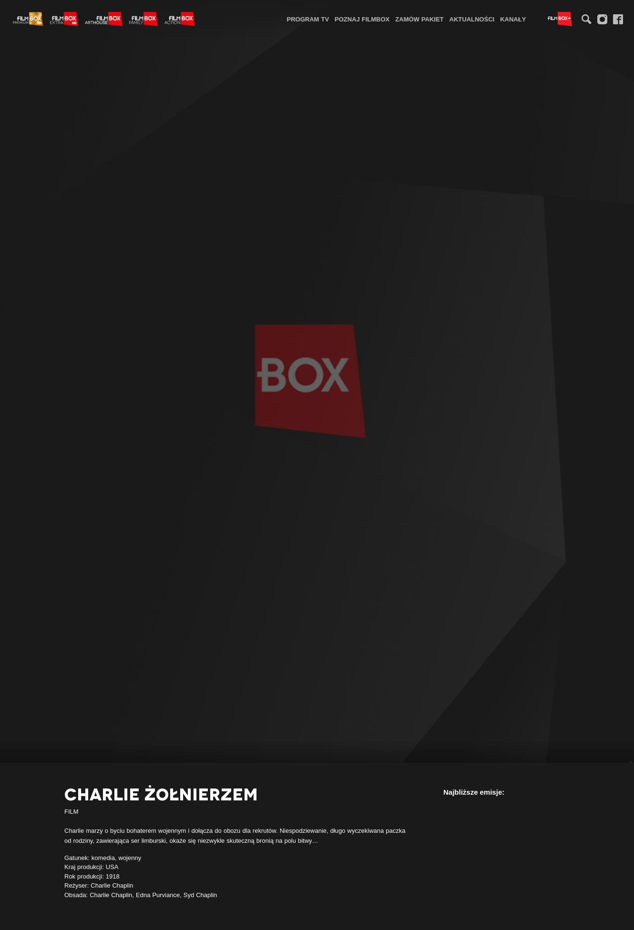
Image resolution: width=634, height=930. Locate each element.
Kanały (513, 19)
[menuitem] (308, 18)
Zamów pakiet (419, 19)
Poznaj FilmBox (362, 19)
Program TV (308, 19)
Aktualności (472, 19)
